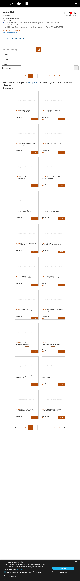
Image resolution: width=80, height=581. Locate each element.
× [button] (78, 561)
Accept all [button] (63, 568)
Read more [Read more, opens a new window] (19, 569)
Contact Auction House (11, 18)
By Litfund (6, 15)
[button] (27, 579)
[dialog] (40, 570)
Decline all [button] (63, 572)
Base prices (32, 82)
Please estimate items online (10, 32)
